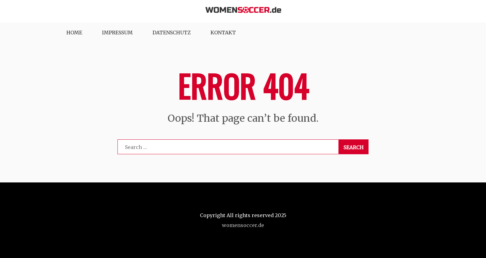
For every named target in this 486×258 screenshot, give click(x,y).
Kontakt (223, 32)
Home (74, 32)
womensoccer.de (243, 225)
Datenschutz (171, 32)
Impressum (117, 32)
